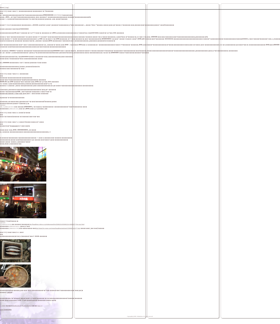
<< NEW (2, 306)
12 (19, 306)
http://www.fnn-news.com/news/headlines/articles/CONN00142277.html (58, 228)
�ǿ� (8, 306)
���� (14, 126)
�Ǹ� (35, 306)
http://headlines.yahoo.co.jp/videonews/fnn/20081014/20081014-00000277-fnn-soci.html (56, 224)
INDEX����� (6, 310)
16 (29, 306)
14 (24, 306)
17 (31, 306)
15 (26, 306)
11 (17, 306)
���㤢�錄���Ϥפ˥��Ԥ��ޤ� (12, 93)
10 (14, 306)
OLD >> (39, 306)
